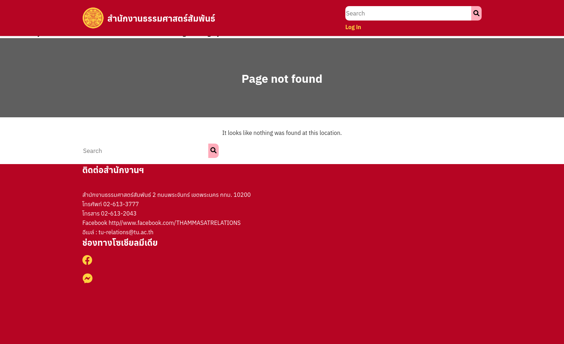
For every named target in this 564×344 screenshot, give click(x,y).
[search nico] (408, 13)
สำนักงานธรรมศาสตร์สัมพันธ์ (162, 18)
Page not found (282, 78)
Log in (353, 27)
